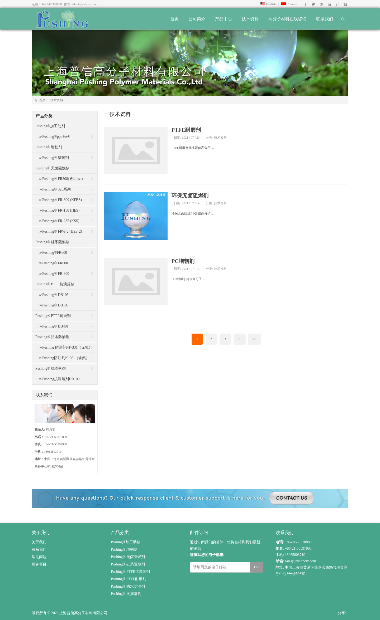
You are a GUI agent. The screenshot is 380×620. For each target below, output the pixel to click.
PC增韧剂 (183, 261)
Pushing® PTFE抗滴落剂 (54, 284)
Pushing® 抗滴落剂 (50, 368)
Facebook (305, 4)
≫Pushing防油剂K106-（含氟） (64, 358)
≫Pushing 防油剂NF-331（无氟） (65, 347)
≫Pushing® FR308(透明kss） (62, 179)
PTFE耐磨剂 (186, 130)
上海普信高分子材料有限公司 (83, 613)
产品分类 (44, 116)
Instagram (329, 4)
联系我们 (324, 19)
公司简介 (196, 19)
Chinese (289, 4)
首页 (174, 19)
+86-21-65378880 (50, 4)
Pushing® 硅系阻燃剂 (52, 242)
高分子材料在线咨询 (287, 19)
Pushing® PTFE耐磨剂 (53, 316)
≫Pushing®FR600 (53, 253)
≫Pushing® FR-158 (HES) (59, 210)
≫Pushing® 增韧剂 (54, 158)
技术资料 (250, 19)
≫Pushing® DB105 (54, 295)
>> (254, 339)
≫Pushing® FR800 (53, 263)
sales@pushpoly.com (84, 4)
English (268, 4)
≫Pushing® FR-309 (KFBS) (60, 200)
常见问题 (39, 557)
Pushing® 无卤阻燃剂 (52, 168)
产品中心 (223, 19)
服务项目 (39, 564)
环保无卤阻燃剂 (190, 195)
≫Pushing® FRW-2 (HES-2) (60, 231)
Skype (345, 4)
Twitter (313, 4)
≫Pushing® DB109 (54, 305)
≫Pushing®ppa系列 (54, 137)
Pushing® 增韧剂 (48, 147)
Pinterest (337, 4)
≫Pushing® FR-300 (54, 274)
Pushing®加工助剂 (50, 126)
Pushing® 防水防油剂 (52, 337)
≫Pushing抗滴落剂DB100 (59, 379)
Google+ (321, 4)
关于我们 (39, 542)
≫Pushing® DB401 (54, 326)
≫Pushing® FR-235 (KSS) (59, 221)
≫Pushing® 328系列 (55, 189)
